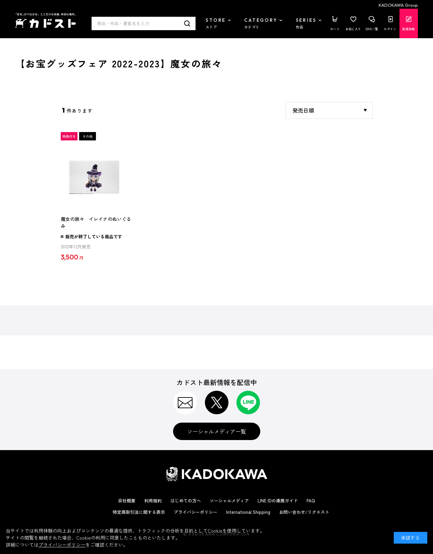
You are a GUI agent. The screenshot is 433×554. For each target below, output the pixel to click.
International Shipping (248, 512)
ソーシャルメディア (229, 500)
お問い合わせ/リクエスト (304, 512)
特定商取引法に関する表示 (139, 512)
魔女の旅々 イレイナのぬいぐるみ (96, 223)
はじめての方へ (185, 500)
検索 (187, 23)
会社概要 (127, 500)
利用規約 (153, 500)
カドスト (45, 20)
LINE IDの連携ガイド (278, 500)
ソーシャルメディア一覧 (216, 431)
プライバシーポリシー (195, 512)
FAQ (311, 500)
